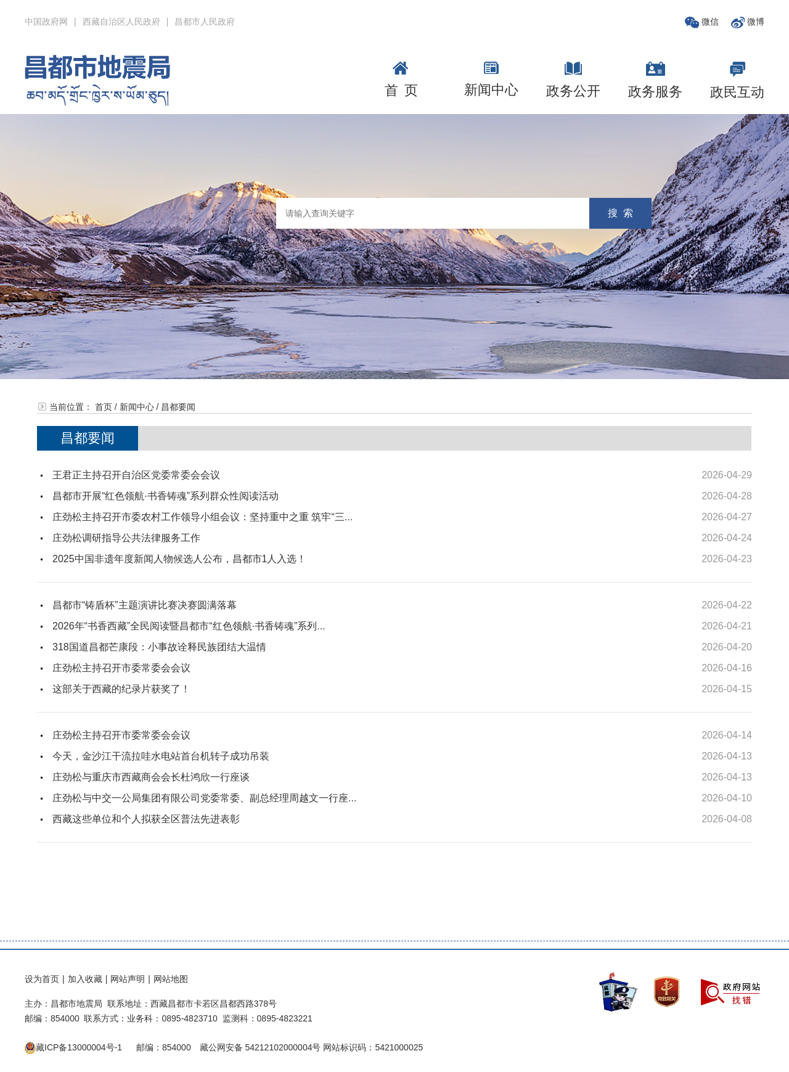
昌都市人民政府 (204, 22)
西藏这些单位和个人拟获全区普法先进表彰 (146, 819)
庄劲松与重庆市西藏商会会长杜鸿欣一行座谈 (151, 777)
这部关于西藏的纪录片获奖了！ (121, 689)
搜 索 (620, 213)
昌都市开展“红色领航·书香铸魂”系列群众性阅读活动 (165, 496)
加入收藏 (85, 979)
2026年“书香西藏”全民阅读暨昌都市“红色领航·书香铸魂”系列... (188, 626)
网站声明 (127, 979)
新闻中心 (137, 407)
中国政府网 (46, 22)
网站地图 (170, 979)
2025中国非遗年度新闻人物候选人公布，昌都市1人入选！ (179, 559)
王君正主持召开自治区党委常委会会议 (136, 475)
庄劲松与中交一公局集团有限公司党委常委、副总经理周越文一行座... (204, 798)
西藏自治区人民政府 (121, 22)
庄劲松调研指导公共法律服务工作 (126, 538)
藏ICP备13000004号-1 (79, 1047)
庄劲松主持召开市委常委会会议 (121, 668)
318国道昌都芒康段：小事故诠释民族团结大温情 (159, 647)
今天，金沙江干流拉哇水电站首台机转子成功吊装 (160, 756)
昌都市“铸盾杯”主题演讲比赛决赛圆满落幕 (144, 605)
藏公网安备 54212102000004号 (260, 1047)
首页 (103, 407)
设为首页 (42, 979)
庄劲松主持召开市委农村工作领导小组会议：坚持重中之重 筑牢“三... (202, 517)
